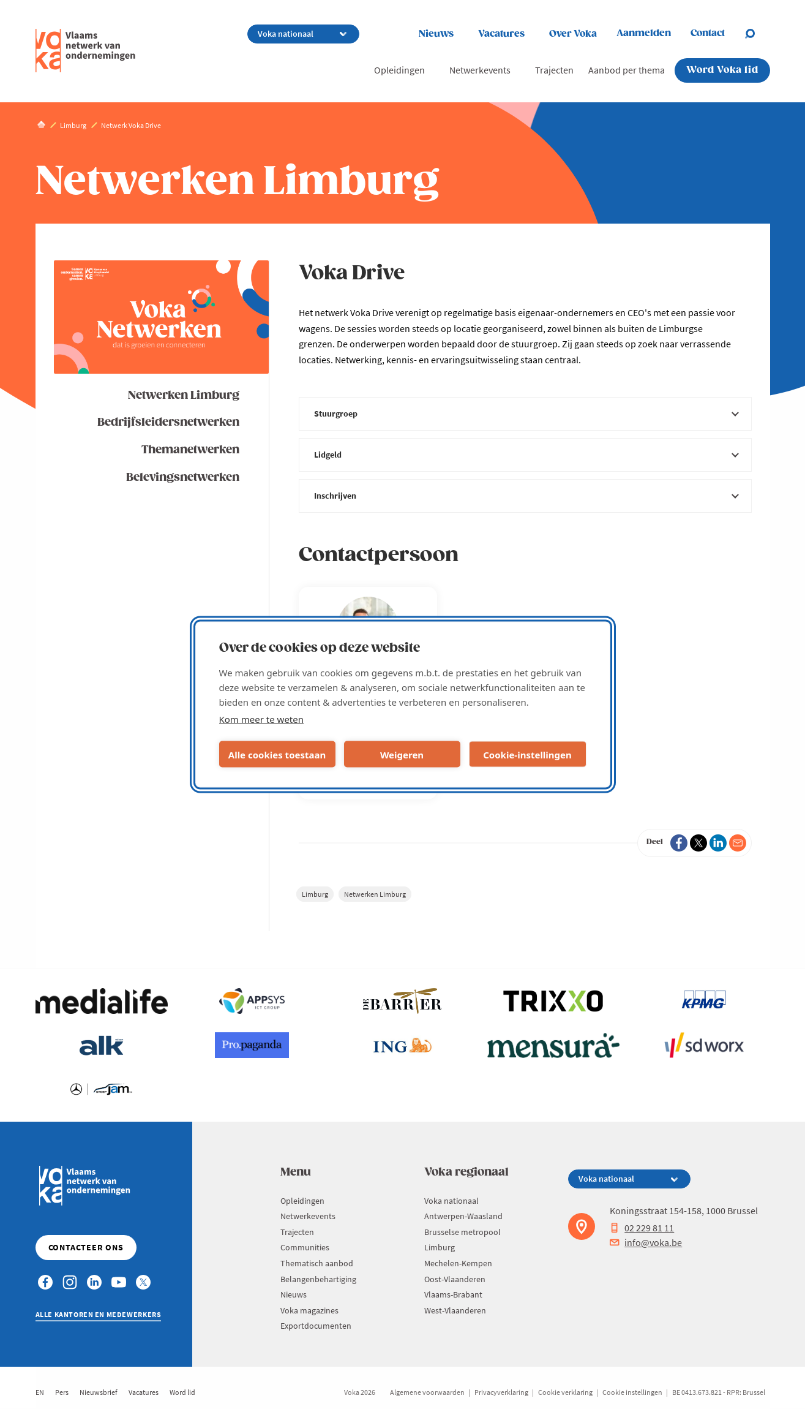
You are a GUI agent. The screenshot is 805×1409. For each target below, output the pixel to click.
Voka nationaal (451, 1200)
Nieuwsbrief (99, 1392)
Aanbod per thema (626, 70)
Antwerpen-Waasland (463, 1216)
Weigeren (402, 754)
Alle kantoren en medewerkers (99, 1314)
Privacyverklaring (501, 1392)
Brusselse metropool (462, 1231)
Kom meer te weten (261, 719)
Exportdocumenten (315, 1325)
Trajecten (554, 70)
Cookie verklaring (565, 1392)
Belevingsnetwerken (182, 477)
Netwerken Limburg (183, 395)
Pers (62, 1392)
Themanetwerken (190, 450)
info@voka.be (646, 1242)
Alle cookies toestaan (277, 754)
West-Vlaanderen (455, 1310)
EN (40, 1392)
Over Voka (573, 34)
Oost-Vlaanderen (454, 1279)
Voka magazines (309, 1310)
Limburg (315, 894)
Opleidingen (399, 70)
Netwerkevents (480, 70)
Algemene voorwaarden (427, 1392)
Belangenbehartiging (318, 1279)
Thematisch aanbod (316, 1263)
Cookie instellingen (632, 1392)
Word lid (182, 1392)
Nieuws (436, 34)
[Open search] (757, 34)
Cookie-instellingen (527, 754)
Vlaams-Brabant (453, 1294)
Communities (304, 1247)
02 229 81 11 (642, 1228)
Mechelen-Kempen (458, 1263)
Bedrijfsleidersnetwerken (168, 422)
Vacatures (501, 34)
